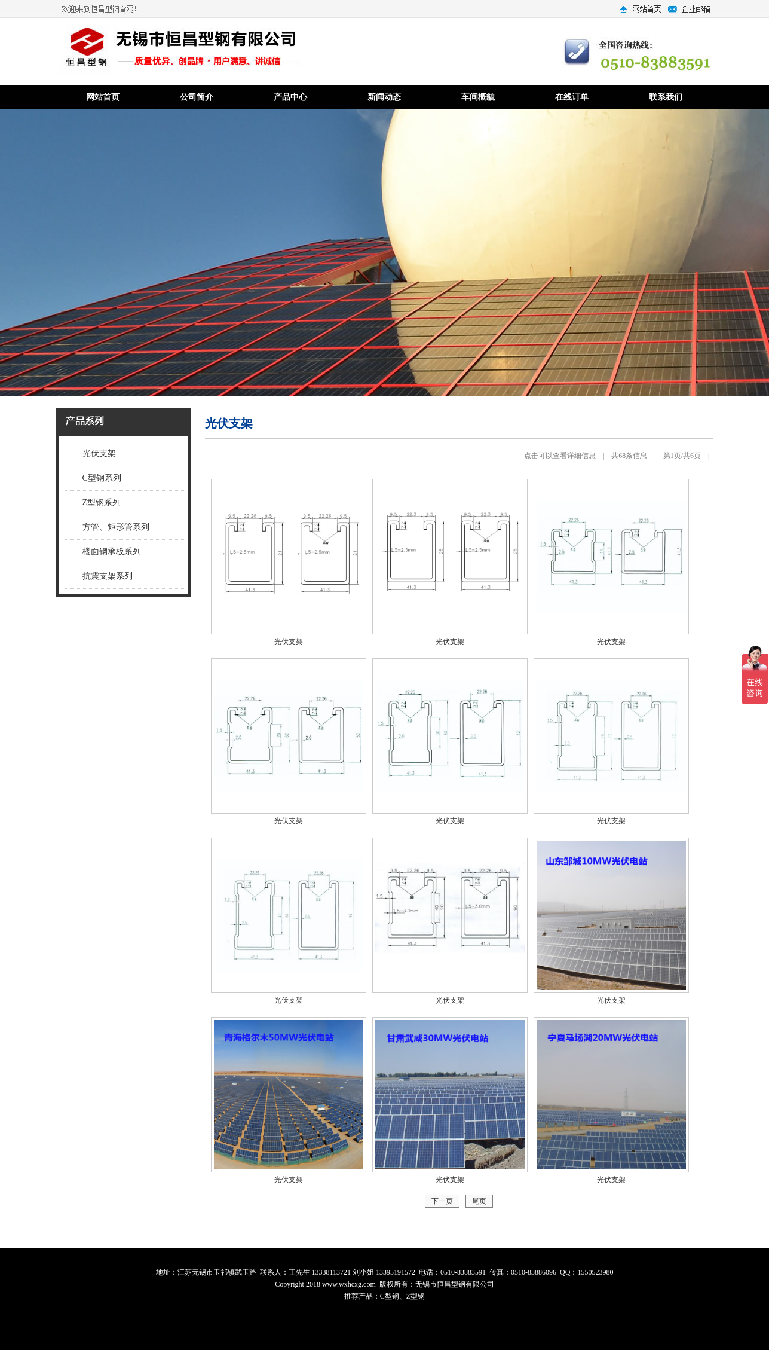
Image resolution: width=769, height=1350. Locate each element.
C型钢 (389, 1296)
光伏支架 (99, 453)
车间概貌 (478, 97)
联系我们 (665, 97)
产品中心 (290, 97)
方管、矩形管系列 (115, 527)
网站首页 (103, 97)
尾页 (479, 1201)
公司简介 (196, 97)
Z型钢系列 (101, 502)
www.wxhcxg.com (349, 1284)
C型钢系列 (101, 478)
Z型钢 (415, 1296)
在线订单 (572, 97)
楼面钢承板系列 (111, 551)
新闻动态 (384, 97)
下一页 (442, 1201)
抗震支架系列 (107, 576)
